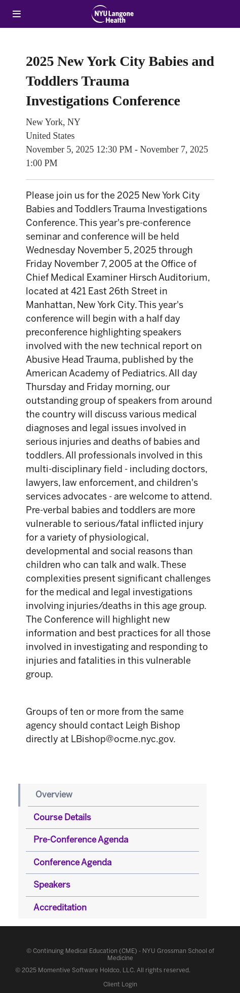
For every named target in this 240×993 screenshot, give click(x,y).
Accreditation (60, 907)
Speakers (51, 885)
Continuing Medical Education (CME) (85, 950)
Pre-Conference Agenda (80, 839)
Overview (53, 794)
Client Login (120, 984)
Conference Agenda (72, 862)
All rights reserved (163, 970)
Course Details (62, 817)
